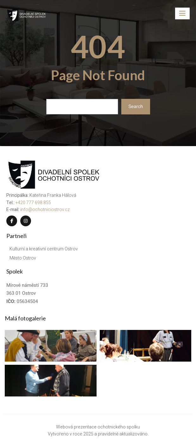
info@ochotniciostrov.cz (45, 209)
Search (135, 106)
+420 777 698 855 (33, 202)
